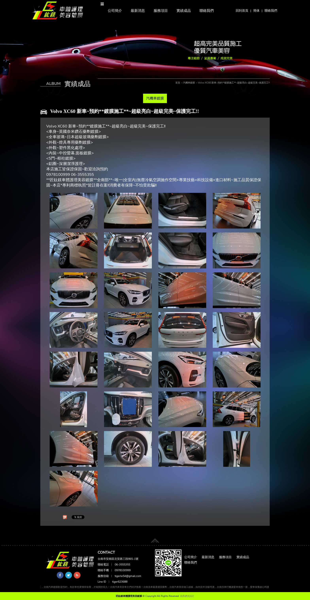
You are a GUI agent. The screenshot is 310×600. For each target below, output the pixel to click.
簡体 (256, 10)
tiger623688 (119, 582)
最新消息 (138, 10)
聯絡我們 (271, 10)
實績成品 (184, 10)
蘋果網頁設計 (187, 596)
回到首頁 (242, 10)
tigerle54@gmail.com (128, 576)
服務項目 (161, 10)
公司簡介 (115, 10)
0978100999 (122, 570)
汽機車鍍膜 (155, 98)
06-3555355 (122, 564)
